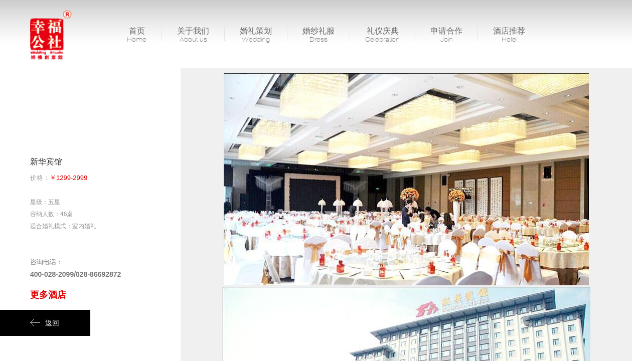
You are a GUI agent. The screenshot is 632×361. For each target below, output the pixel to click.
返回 (44, 323)
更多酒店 (48, 295)
